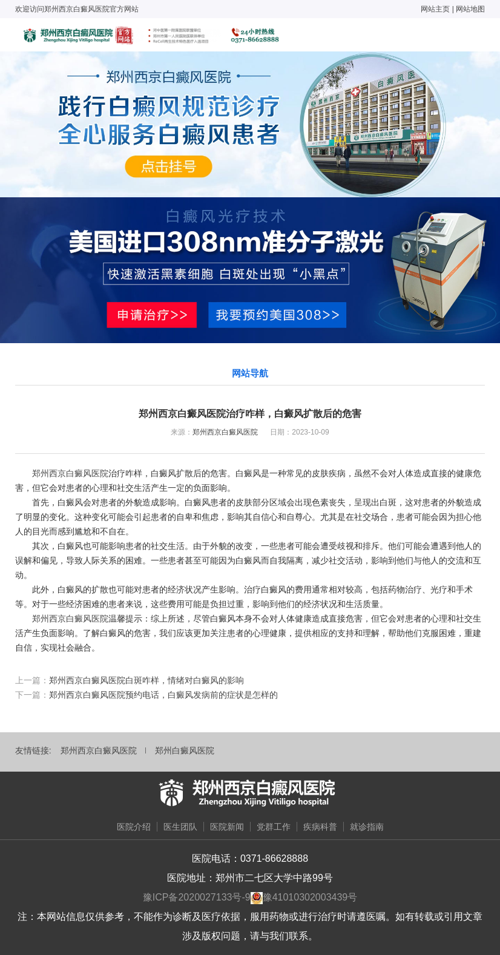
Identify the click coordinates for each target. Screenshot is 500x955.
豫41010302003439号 (310, 897)
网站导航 (250, 373)
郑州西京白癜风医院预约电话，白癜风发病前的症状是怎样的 (163, 695)
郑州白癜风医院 (184, 750)
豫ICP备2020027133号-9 (197, 897)
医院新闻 (227, 827)
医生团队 (180, 827)
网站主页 (435, 9)
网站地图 (470, 9)
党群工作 (274, 827)
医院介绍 (134, 827)
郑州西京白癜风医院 (225, 432)
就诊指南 (367, 827)
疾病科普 (320, 827)
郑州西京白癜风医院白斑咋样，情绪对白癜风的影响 (146, 680)
